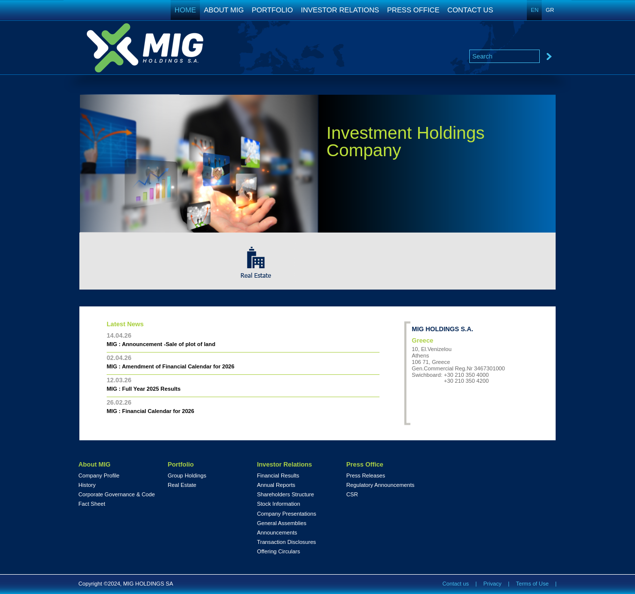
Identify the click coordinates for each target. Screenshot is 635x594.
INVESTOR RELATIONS (340, 10)
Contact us (456, 584)
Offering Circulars (278, 551)
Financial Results (278, 475)
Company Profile (99, 475)
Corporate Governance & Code (116, 494)
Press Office (364, 464)
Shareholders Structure (285, 494)
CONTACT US (470, 10)
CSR (352, 494)
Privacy (492, 584)
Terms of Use (532, 584)
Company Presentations (286, 514)
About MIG (94, 464)
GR (550, 10)
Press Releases (365, 475)
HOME (185, 10)
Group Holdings (187, 475)
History (87, 485)
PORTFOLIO (272, 10)
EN (535, 10)
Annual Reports (276, 485)
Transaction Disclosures (286, 542)
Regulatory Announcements (380, 485)
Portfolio (181, 464)
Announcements (277, 532)
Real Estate (182, 485)
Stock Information (278, 504)
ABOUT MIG (224, 10)
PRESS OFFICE (413, 10)
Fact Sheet (91, 504)
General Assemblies (282, 523)
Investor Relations (284, 464)
